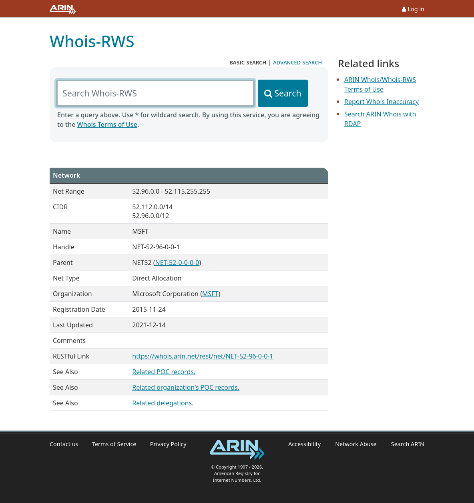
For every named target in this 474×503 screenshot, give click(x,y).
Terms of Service (114, 444)
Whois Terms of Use (107, 124)
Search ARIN (407, 444)
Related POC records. (163, 371)
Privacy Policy (168, 444)
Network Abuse (356, 444)
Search (287, 93)
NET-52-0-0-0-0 (177, 262)
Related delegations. (162, 403)
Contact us (64, 444)
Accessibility (304, 444)
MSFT (210, 293)
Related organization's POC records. (185, 387)
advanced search (297, 62)
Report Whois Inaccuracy (381, 101)
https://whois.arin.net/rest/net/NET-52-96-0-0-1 (202, 356)
